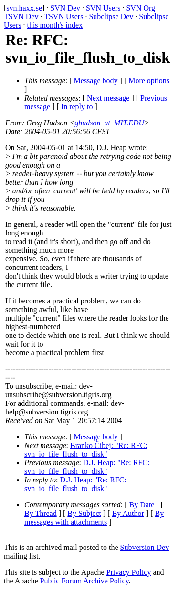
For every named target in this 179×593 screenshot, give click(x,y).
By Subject (84, 513)
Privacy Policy (128, 572)
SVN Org (140, 8)
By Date (142, 505)
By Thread (40, 513)
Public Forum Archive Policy (84, 581)
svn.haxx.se (24, 8)
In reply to (77, 106)
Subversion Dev (144, 547)
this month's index (55, 25)
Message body (96, 81)
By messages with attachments (94, 517)
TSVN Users (63, 16)
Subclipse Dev (111, 16)
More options (148, 81)
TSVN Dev (21, 16)
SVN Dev (65, 8)
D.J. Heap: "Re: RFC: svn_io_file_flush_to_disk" (86, 467)
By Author (128, 513)
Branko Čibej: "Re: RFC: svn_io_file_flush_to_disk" (85, 449)
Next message (108, 98)
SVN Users (103, 8)
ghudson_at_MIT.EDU (109, 123)
